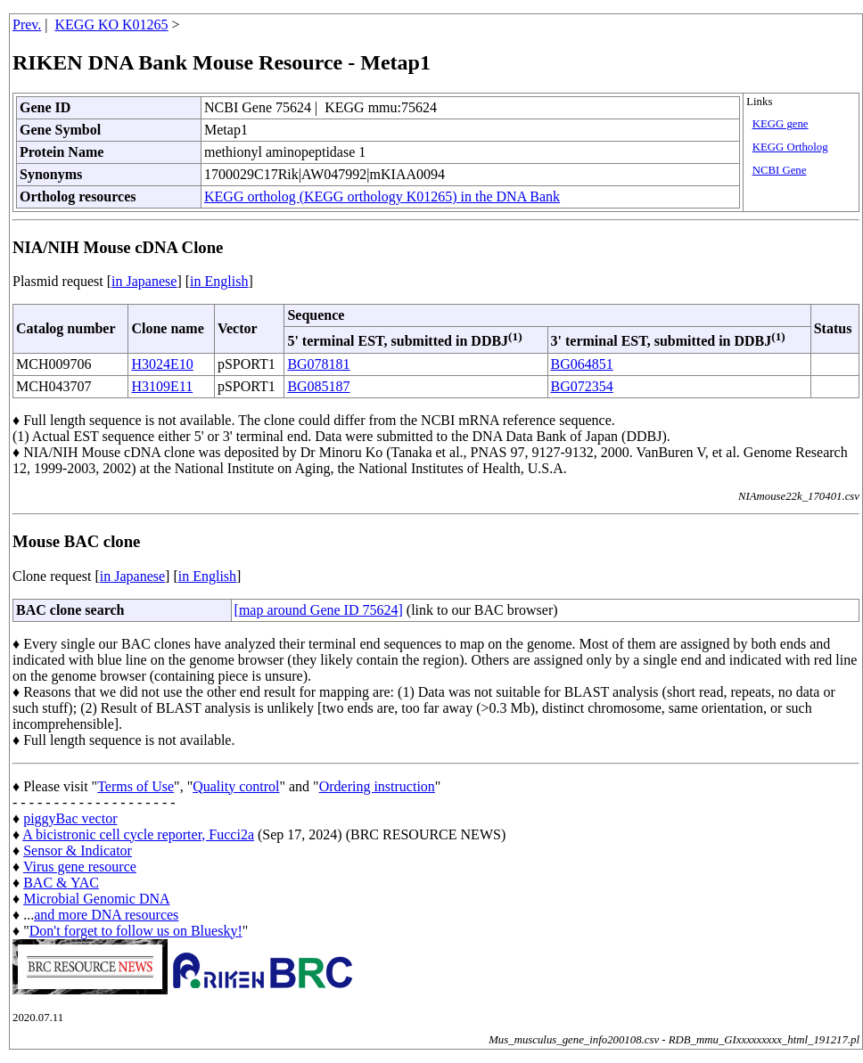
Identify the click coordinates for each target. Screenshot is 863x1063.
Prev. (26, 24)
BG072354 (582, 386)
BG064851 (582, 364)
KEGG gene (780, 124)
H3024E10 (162, 364)
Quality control (236, 786)
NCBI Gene (779, 170)
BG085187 (318, 386)
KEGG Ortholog (790, 147)
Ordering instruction (377, 786)
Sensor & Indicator (77, 850)
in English (219, 281)
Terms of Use (135, 786)
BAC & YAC (61, 882)
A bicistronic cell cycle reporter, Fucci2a (138, 834)
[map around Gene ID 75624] (318, 609)
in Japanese (144, 281)
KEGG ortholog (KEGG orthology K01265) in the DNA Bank (382, 196)
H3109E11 (162, 386)
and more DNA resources (106, 914)
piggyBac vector (70, 818)
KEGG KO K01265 (111, 24)
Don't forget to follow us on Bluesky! (135, 930)
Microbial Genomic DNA (96, 898)
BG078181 (318, 364)
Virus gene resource (79, 866)
